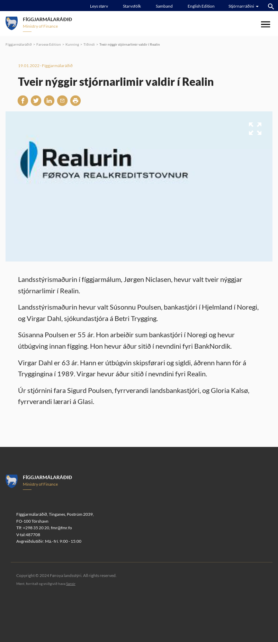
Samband (164, 6)
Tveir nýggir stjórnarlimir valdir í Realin (129, 44)
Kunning (72, 44)
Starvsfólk (132, 6)
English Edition (201, 6)
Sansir (70, 583)
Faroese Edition (48, 44)
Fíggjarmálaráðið (19, 44)
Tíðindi (89, 44)
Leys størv (99, 6)
